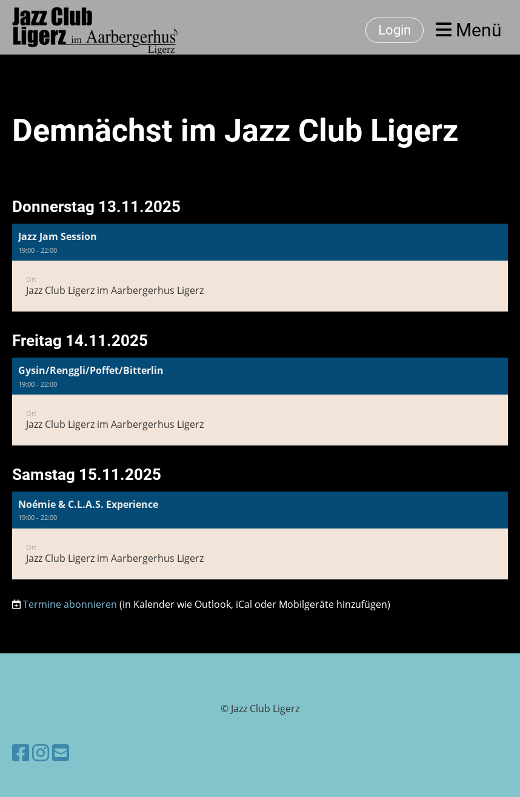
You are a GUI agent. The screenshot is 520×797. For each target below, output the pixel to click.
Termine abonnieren (70, 604)
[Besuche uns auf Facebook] (20, 752)
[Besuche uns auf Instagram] (40, 752)
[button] (260, 268)
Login (394, 30)
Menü (469, 30)
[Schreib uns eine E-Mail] (60, 752)
